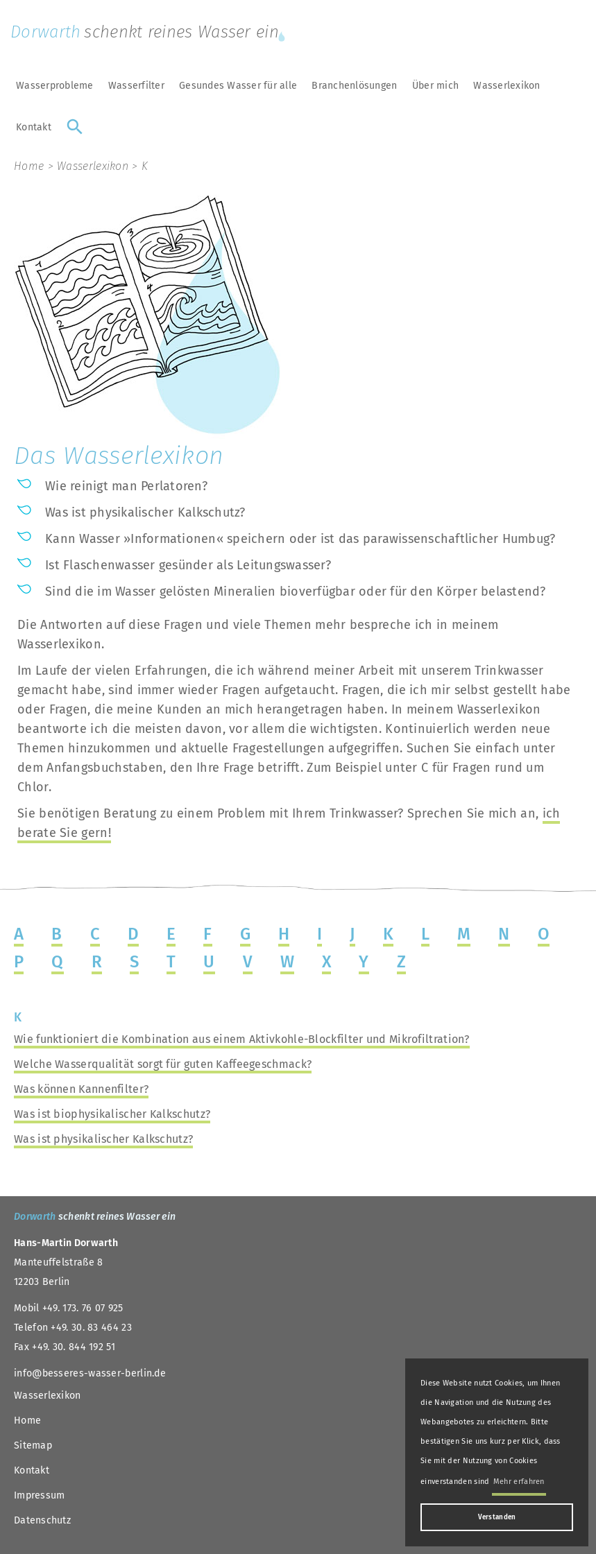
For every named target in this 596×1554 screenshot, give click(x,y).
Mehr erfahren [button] (519, 1481)
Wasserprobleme (55, 86)
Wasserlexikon (506, 86)
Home (29, 166)
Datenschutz (42, 1520)
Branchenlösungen (354, 86)
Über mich (435, 86)
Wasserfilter (136, 86)
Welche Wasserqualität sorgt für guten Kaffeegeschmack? (163, 1064)
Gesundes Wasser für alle (238, 86)
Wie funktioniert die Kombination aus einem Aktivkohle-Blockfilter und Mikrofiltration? (242, 1039)
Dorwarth (149, 32)
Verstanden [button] (497, 1517)
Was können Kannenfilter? (81, 1089)
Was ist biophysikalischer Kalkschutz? (112, 1114)
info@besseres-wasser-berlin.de (90, 1373)
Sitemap (33, 1445)
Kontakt (33, 127)
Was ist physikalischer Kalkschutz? (103, 1139)
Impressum (39, 1495)
